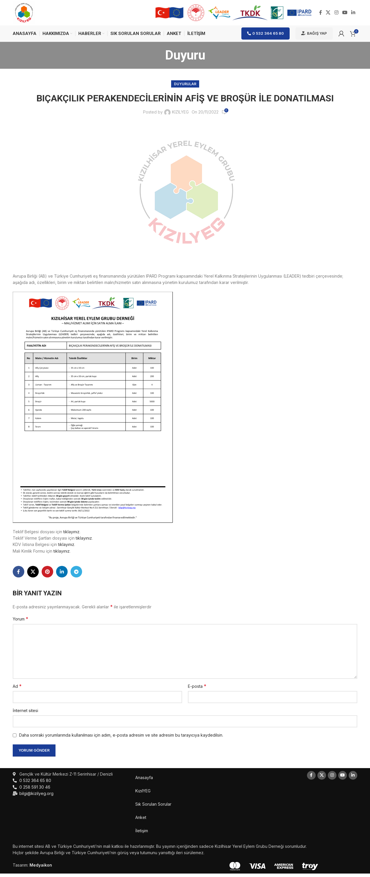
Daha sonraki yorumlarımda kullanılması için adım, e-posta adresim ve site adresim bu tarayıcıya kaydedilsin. (121, 738)
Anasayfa (144, 780)
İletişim (141, 834)
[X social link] (328, 14)
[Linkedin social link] (353, 14)
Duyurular (185, 87)
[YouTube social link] (344, 14)
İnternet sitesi (25, 713)
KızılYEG (143, 794)
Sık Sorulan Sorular (153, 807)
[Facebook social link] (320, 14)
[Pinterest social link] (47, 575)
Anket (140, 820)
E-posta (197, 689)
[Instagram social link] (336, 14)
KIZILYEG (180, 115)
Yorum (20, 622)
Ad (17, 689)
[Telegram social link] (76, 575)
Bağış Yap (314, 36)
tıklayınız (71, 535)
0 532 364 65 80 (265, 36)
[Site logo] (25, 14)
